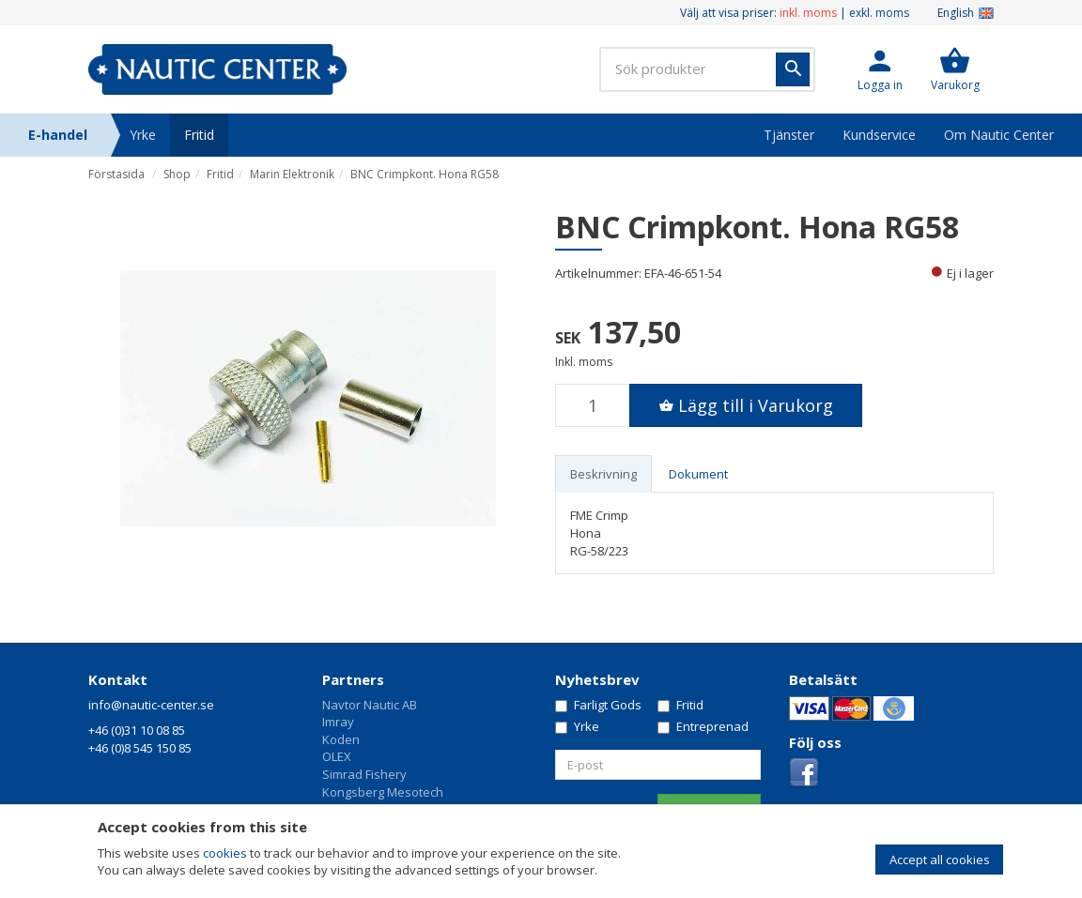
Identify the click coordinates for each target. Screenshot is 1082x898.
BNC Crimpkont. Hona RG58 (424, 174)
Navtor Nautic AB (369, 704)
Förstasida (116, 174)
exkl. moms (879, 13)
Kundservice (879, 135)
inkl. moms (808, 13)
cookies (225, 853)
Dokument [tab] (698, 473)
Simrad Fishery (364, 774)
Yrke (143, 135)
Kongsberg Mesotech (382, 792)
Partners (353, 679)
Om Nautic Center (999, 135)
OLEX (336, 756)
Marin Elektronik (292, 174)
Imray (338, 721)
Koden (341, 739)
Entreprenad (703, 726)
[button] (880, 69)
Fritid (199, 135)
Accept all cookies (939, 859)
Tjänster (789, 135)
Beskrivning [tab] (603, 473)
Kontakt (117, 679)
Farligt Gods (598, 704)
